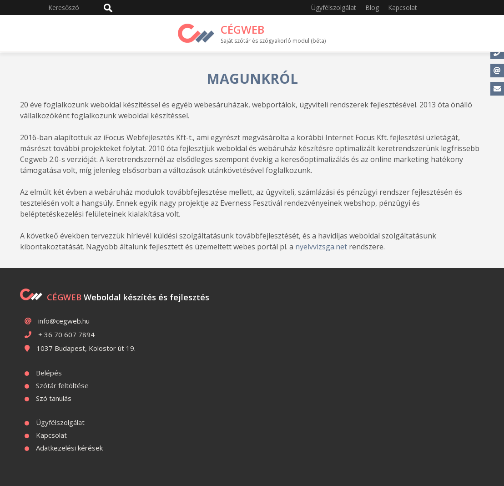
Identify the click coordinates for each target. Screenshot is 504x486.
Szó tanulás (53, 398)
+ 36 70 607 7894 (66, 334)
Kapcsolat (402, 7)
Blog (372, 7)
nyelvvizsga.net (321, 247)
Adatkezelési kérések (69, 447)
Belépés (49, 372)
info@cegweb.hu (64, 320)
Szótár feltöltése (62, 385)
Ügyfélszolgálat (333, 7)
